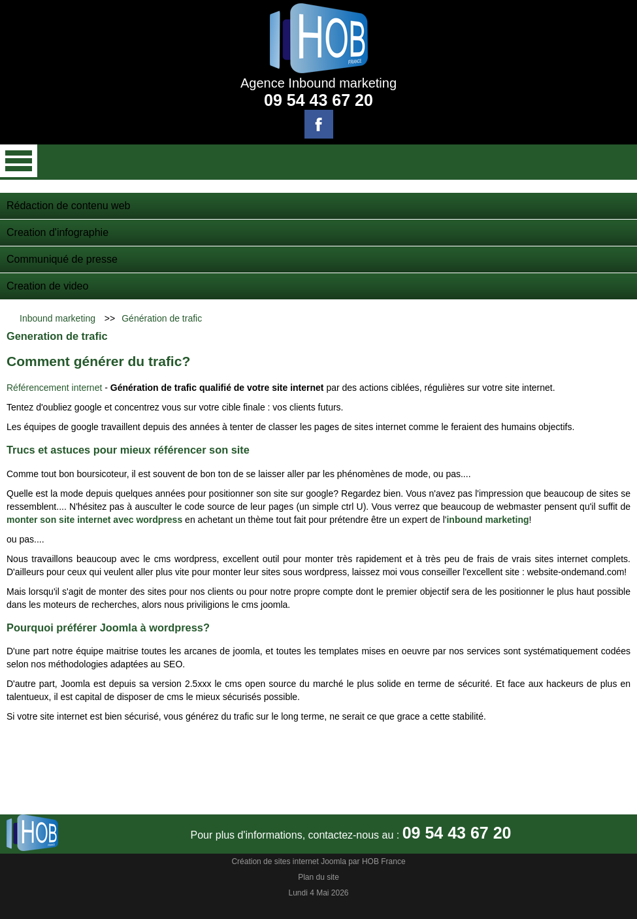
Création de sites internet (274, 861)
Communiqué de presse (62, 259)
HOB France (384, 861)
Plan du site (318, 877)
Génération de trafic (162, 318)
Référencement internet (56, 387)
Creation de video (47, 286)
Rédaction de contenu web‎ (68, 205)
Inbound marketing (57, 318)
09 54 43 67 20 (318, 100)
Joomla (333, 861)
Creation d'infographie (57, 232)
